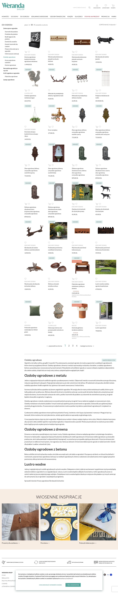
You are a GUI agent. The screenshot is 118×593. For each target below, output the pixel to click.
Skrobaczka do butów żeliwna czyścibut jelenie (32, 248)
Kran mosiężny (52, 130)
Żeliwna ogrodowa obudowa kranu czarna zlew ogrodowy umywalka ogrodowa (102, 171)
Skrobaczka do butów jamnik (102, 58)
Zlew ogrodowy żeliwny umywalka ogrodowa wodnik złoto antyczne (102, 132)
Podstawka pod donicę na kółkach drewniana (55, 248)
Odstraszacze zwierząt (12, 53)
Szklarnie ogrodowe (39, 16)
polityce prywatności (67, 578)
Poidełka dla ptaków (11, 33)
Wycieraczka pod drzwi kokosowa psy (79, 248)
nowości (5, 16)
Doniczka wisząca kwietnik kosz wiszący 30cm (31, 134)
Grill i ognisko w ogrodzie (11, 72)
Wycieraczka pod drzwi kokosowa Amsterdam (102, 248)
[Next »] (87, 345)
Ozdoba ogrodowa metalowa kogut (30, 96)
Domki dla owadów (11, 41)
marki (113, 16)
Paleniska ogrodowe (11, 76)
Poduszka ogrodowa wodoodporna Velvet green (31, 329)
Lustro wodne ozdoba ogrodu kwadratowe (102, 285)
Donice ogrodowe (10, 64)
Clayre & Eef (28, 93)
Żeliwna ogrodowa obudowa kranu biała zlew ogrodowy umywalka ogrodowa (54, 210)
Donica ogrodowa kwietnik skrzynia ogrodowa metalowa (30, 59)
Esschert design (29, 54)
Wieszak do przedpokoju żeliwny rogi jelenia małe (55, 94)
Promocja (105, 16)
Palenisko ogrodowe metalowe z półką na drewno (78, 286)
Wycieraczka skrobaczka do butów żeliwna (32, 285)
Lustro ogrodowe (100, 327)
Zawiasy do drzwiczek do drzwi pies (102, 210)
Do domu (14, 16)
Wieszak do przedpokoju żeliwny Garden (79, 96)
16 (29, 25)
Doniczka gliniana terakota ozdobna (77, 328)
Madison (27, 325)
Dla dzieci (79, 16)
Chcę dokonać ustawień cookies (50, 585)
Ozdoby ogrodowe (9, 56)
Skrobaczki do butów (56, 480)
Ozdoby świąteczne (57, 16)
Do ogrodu (24, 16)
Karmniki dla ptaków (11, 31)
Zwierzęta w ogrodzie (10, 28)
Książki (70, 16)
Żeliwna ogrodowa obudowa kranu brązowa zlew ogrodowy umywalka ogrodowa (31, 210)
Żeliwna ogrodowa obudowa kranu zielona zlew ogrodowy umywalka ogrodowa (79, 171)
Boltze (74, 325)
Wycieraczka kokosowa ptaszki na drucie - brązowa (79, 59)
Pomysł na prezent (92, 16)
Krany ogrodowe (43, 480)
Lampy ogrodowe (8, 79)
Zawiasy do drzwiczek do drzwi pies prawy (78, 210)
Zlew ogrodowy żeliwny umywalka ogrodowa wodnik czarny (79, 132)
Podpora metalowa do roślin (102, 96)
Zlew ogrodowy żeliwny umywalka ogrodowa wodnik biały (55, 170)
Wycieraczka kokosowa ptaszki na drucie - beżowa (55, 59)
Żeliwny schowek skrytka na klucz (53, 285)
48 (34, 25)
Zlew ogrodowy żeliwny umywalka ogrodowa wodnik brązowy (31, 170)
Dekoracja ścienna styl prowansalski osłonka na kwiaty (55, 330)
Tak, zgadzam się (73, 585)
